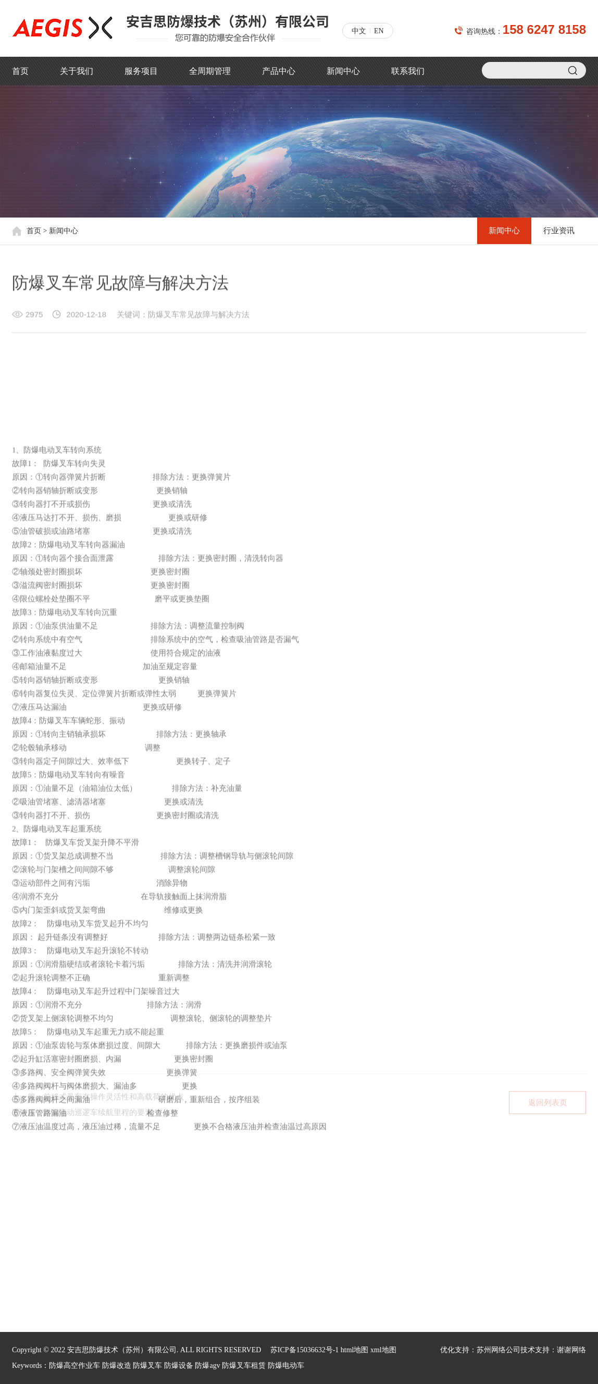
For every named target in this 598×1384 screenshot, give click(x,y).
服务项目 (141, 71)
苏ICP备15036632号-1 (304, 1350)
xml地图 (383, 1350)
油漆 (112, 1268)
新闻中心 (343, 71)
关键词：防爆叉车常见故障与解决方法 (183, 316)
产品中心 (278, 71)
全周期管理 (210, 71)
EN (379, 31)
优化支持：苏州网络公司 (480, 1350)
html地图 (355, 1350)
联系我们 (408, 71)
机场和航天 (123, 1201)
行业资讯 (558, 231)
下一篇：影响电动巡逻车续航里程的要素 (82, 1116)
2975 (34, 316)
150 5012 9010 (383, 1194)
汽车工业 (119, 1284)
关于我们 (76, 71)
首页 (20, 71)
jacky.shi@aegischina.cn (359, 1247)
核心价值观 (30, 1218)
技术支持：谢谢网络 (553, 1350)
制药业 (116, 1251)
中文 (359, 31)
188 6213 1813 (383, 1230)
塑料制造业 (123, 1218)
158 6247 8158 (544, 29)
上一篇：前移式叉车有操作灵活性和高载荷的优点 (98, 1101)
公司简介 (26, 1201)
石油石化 (119, 1234)
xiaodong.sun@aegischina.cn (365, 1265)
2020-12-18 (86, 316)
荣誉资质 (26, 1234)
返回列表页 (547, 1106)
